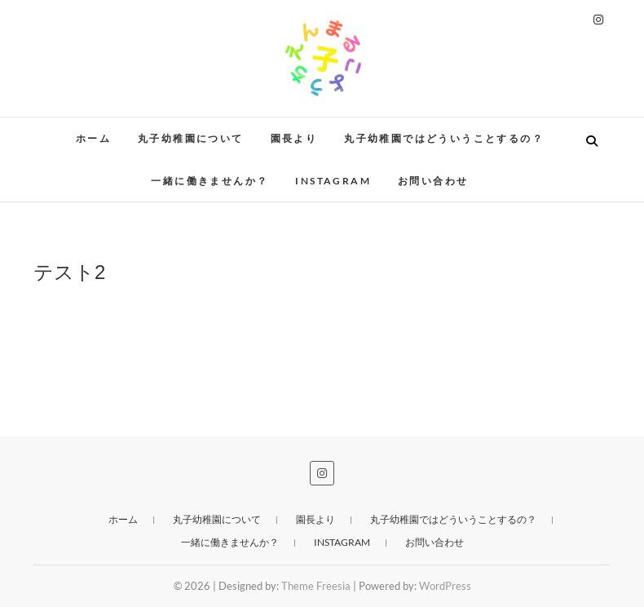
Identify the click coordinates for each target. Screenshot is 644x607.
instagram (333, 181)
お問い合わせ (433, 181)
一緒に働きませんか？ (209, 181)
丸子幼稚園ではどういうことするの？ (444, 138)
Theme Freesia (316, 585)
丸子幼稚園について (191, 138)
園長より (294, 138)
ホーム (93, 138)
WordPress (445, 585)
